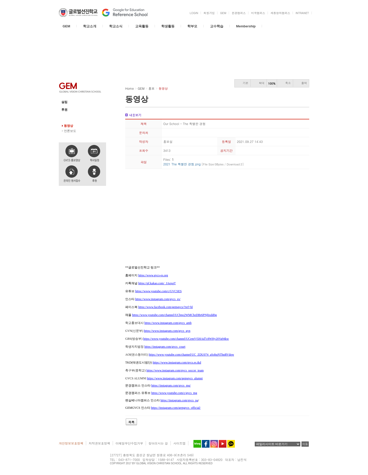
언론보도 (70, 131)
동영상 (68, 126)
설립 (64, 102)
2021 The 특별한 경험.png (203, 164)
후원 (64, 109)
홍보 (64, 117)
